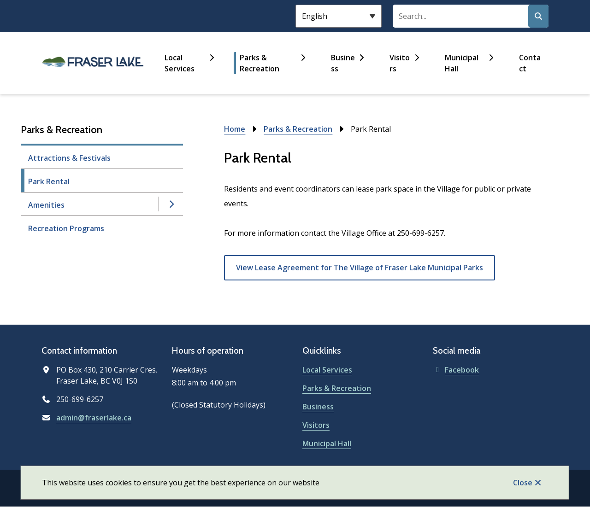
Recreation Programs (66, 228)
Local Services (180, 63)
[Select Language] (338, 16)
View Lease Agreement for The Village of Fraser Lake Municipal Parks (359, 267)
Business (343, 63)
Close (522, 483)
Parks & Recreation (259, 63)
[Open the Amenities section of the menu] (171, 204)
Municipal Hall (461, 63)
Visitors (399, 63)
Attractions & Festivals (69, 158)
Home (234, 129)
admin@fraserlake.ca (93, 418)
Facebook (456, 370)
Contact (530, 63)
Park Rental (49, 181)
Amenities (46, 205)
